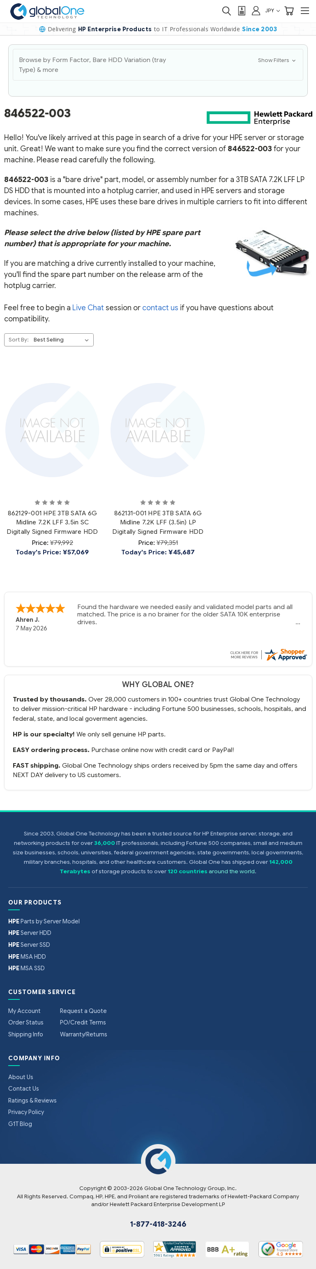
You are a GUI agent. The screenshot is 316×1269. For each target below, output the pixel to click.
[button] (158, 64)
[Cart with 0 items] (289, 11)
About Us (20, 1077)
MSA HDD (27, 956)
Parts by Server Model (44, 921)
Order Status (26, 1022)
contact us (160, 307)
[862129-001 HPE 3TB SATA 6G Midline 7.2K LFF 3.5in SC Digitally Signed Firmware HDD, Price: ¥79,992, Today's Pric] (52, 430)
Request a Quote (83, 1011)
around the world (232, 871)
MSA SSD (26, 968)
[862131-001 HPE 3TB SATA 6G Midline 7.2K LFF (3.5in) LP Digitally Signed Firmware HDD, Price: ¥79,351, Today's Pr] (158, 430)
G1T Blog (20, 1124)
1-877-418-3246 (158, 1224)
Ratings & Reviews (32, 1100)
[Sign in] (256, 10)
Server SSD (29, 944)
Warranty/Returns (83, 1034)
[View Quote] (241, 11)
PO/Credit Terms (83, 1022)
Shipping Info (25, 1034)
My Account (24, 1011)
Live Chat (88, 307)
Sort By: (19, 339)
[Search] (226, 11)
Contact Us (23, 1088)
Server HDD (29, 933)
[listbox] (62, 340)
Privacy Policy (26, 1112)
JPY (272, 10)
